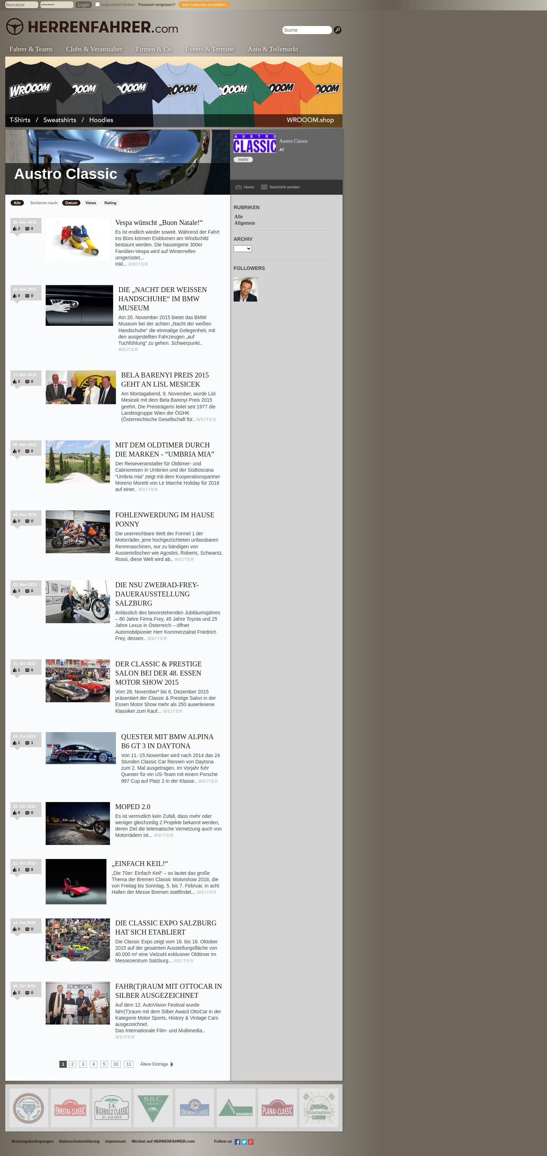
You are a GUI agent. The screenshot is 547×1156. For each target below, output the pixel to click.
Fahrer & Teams (31, 49)
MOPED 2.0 (132, 807)
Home (249, 187)
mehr (243, 159)
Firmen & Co (153, 49)
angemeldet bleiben (118, 4)
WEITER (138, 264)
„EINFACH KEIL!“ (140, 863)
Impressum (115, 1141)
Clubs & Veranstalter (94, 49)
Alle (17, 203)
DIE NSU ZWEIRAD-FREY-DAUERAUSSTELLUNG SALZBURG (157, 594)
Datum (71, 203)
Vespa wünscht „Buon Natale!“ (159, 222)
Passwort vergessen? (156, 4)
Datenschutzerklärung (79, 1141)
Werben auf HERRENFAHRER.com (163, 1141)
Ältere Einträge (154, 1064)
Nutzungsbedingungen (32, 1141)
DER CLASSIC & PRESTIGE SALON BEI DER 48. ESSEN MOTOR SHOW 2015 (158, 673)
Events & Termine (209, 49)
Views (90, 203)
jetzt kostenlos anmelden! (204, 4)
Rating (110, 203)
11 (128, 1064)
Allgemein (244, 223)
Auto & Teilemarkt (273, 49)
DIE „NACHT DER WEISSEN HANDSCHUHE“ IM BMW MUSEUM (162, 299)
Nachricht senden (284, 187)
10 (115, 1064)
